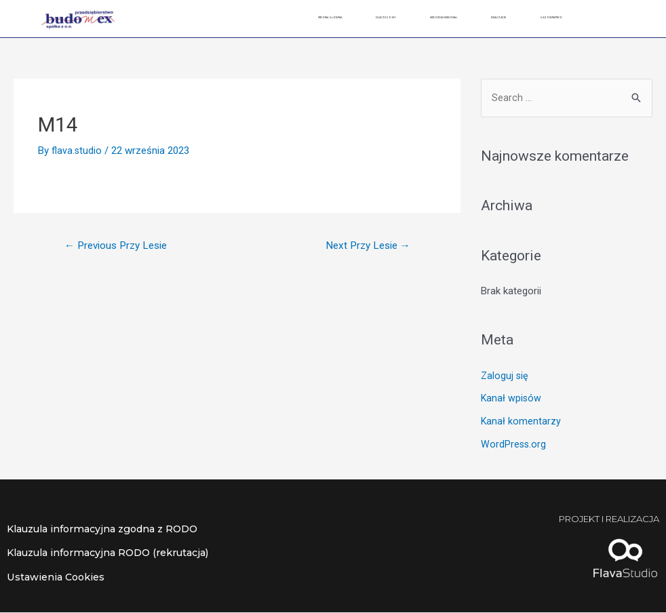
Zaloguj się (505, 376)
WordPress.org (514, 445)
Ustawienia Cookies (57, 577)
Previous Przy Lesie (120, 245)
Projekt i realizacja (597, 519)
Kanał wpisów (512, 399)
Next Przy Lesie (363, 245)
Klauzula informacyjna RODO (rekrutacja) (116, 553)
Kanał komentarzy (521, 422)
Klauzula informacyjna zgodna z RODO (110, 529)
